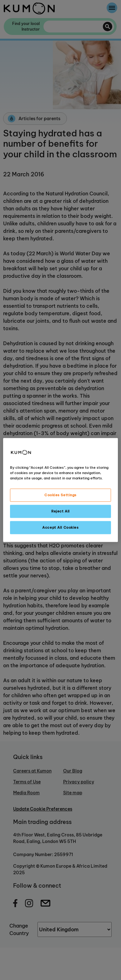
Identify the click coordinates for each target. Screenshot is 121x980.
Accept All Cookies (60, 527)
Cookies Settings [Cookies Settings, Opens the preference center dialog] (60, 495)
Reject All (60, 511)
